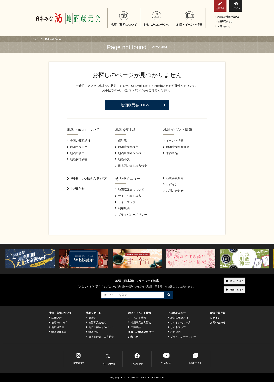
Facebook (137, 358)
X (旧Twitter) (108, 358)
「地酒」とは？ (234, 289)
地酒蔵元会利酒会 (176, 147)
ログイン (235, 6)
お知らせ (76, 189)
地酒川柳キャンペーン (131, 153)
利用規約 (122, 208)
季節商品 (170, 153)
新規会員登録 (173, 178)
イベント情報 (173, 140)
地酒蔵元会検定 (126, 147)
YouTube (166, 359)
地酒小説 (122, 159)
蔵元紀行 (55, 317)
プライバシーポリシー (131, 214)
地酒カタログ (77, 147)
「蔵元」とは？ (234, 281)
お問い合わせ (222, 26)
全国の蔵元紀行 (78, 140)
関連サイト (195, 358)
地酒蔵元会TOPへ (143, 105)
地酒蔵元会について (129, 189)
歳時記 (121, 140)
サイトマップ (125, 202)
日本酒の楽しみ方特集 (131, 165)
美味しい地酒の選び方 (227, 16)
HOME (34, 39)
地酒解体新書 (77, 159)
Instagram (78, 358)
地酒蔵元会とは (224, 21)
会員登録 (220, 6)
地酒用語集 (75, 153)
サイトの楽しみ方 (128, 195)
